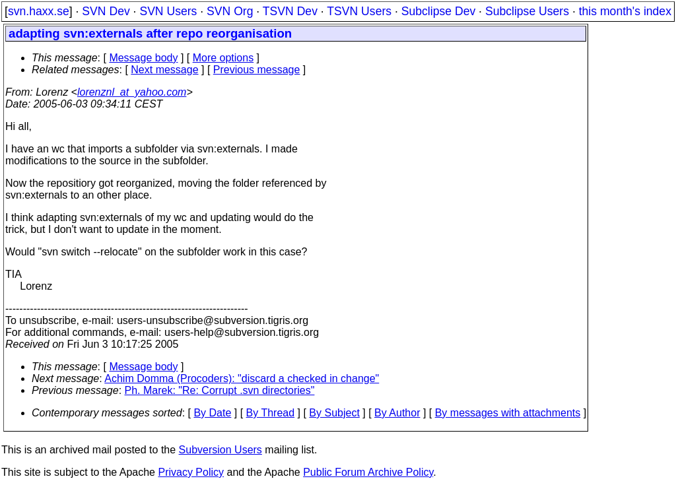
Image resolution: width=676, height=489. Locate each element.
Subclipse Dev (438, 11)
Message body (143, 57)
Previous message (256, 69)
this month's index (625, 11)
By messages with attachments (508, 412)
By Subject (334, 412)
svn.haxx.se (38, 11)
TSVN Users (359, 11)
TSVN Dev (290, 11)
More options (223, 57)
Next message (164, 69)
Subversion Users (220, 449)
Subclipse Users (527, 11)
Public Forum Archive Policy (368, 472)
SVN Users (168, 11)
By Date (212, 412)
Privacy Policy (191, 472)
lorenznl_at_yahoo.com (131, 92)
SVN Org (230, 11)
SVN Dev (105, 11)
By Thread (270, 412)
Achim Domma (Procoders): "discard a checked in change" (241, 378)
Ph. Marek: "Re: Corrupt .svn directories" (220, 390)
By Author (397, 412)
